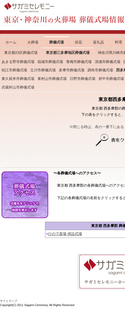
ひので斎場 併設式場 (65, 234)
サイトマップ (8, 300)
